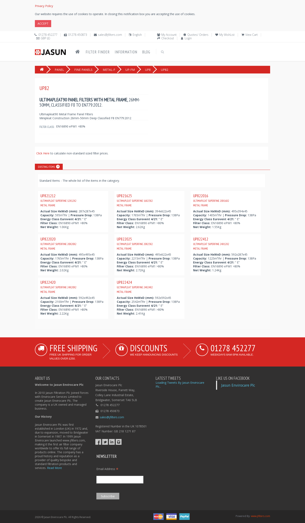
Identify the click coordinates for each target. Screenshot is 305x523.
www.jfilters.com (260, 516)
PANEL (59, 70)
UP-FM (130, 70)
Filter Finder (98, 51)
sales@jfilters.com (110, 35)
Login (188, 38)
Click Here (43, 153)
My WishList (227, 35)
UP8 (148, 70)
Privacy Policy (44, 6)
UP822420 (58, 287)
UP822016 (211, 200)
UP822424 (135, 287)
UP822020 (58, 243)
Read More (54, 468)
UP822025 (135, 243)
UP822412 (211, 243)
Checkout (167, 38)
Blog (146, 51)
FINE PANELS (83, 70)
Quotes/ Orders (197, 35)
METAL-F (109, 70)
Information (126, 51)
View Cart (251, 35)
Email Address (107, 468)
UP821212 (58, 200)
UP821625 (135, 200)
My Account (169, 35)
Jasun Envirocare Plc (238, 385)
